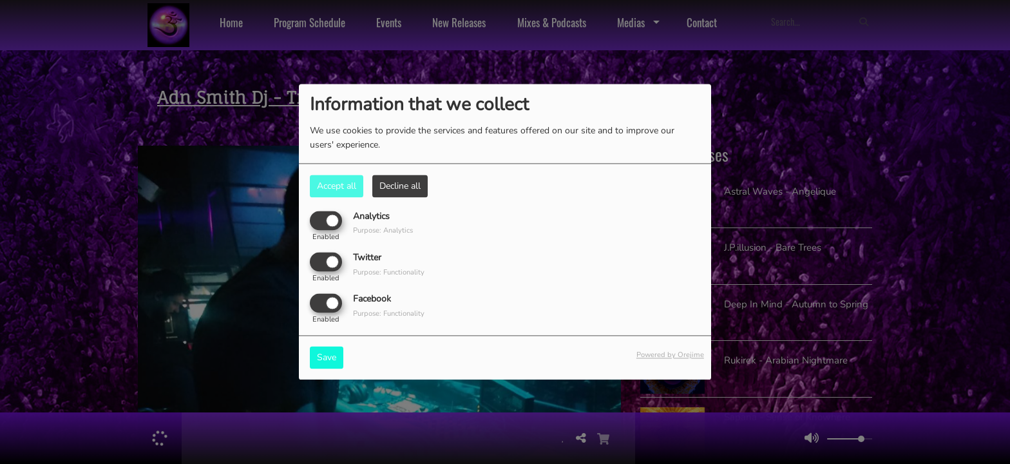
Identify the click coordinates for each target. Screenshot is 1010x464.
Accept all (336, 186)
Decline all (400, 186)
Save (326, 358)
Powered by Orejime (670, 355)
